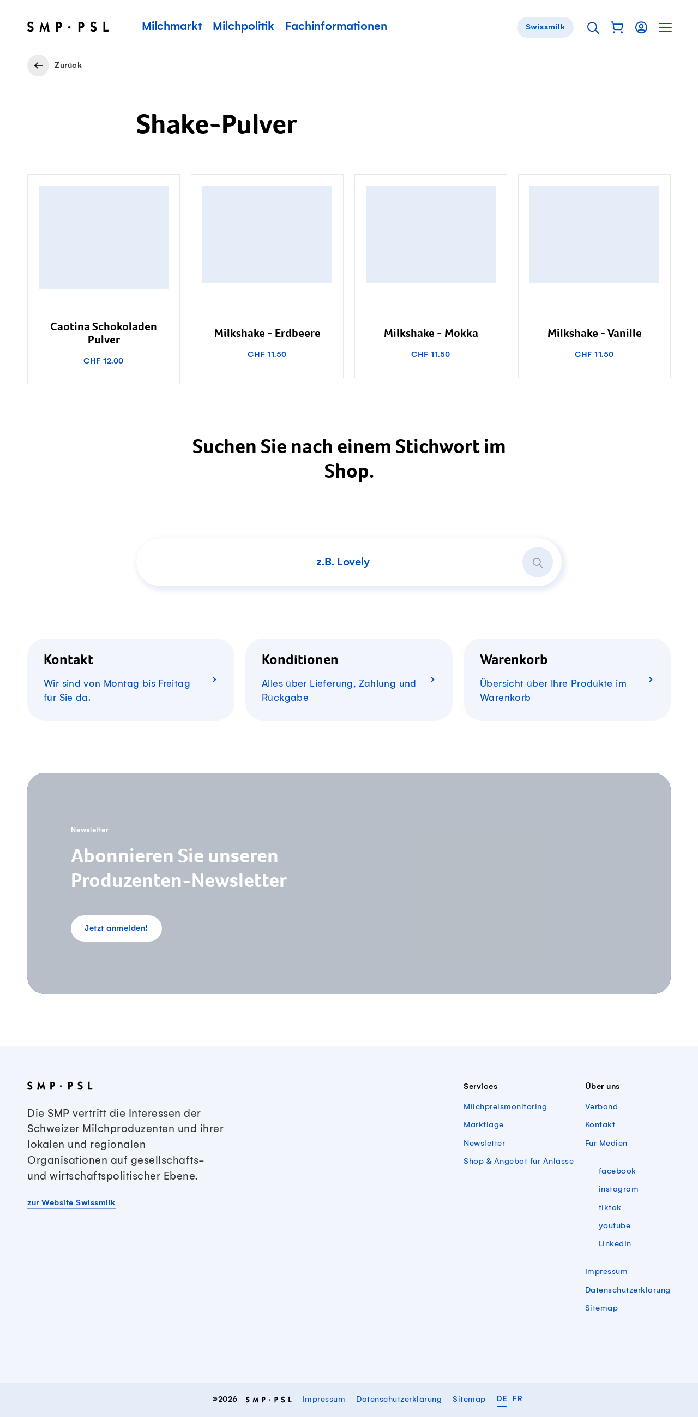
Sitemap (601, 1308)
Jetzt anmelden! (116, 928)
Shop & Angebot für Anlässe (519, 1161)
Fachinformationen (336, 27)
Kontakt (600, 1125)
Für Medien (606, 1143)
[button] (617, 27)
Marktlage (484, 1125)
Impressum (606, 1271)
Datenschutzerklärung (628, 1290)
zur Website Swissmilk (71, 1203)
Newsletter (484, 1143)
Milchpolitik (243, 27)
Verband (601, 1107)
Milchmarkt (172, 27)
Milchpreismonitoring (505, 1107)
